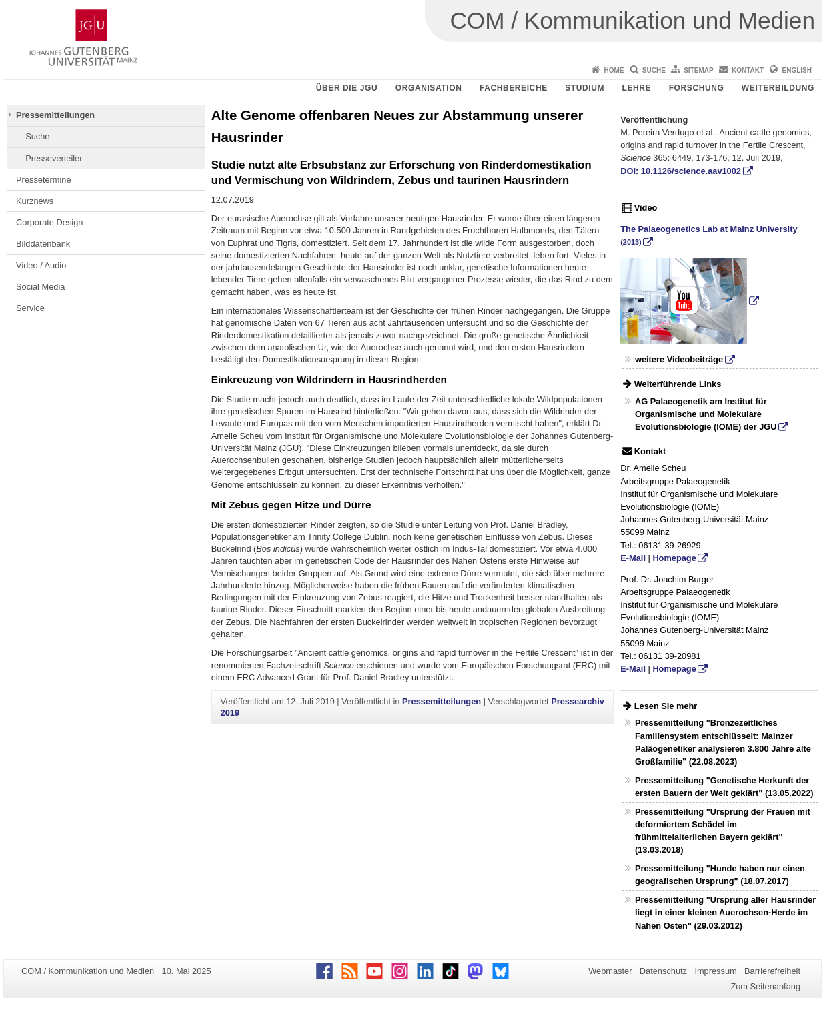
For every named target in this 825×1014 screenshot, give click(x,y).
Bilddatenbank (43, 244)
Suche (654, 70)
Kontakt (748, 70)
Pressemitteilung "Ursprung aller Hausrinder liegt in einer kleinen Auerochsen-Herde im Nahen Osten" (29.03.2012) (725, 912)
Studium (584, 88)
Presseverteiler (53, 158)
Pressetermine (43, 180)
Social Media (40, 287)
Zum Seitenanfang (765, 986)
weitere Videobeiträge (679, 359)
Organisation (428, 88)
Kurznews (34, 201)
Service (30, 308)
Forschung (696, 88)
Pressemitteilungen (55, 115)
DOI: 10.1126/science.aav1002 (680, 171)
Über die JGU (347, 88)
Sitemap (698, 70)
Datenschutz (663, 971)
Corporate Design (49, 222)
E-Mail (633, 558)
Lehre (637, 88)
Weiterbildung (778, 88)
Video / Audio (41, 265)
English (797, 70)
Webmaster (610, 971)
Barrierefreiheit (772, 971)
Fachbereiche (514, 88)
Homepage (674, 558)
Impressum (715, 971)
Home (614, 70)
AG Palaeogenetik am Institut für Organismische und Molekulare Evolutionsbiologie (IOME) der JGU (706, 414)
